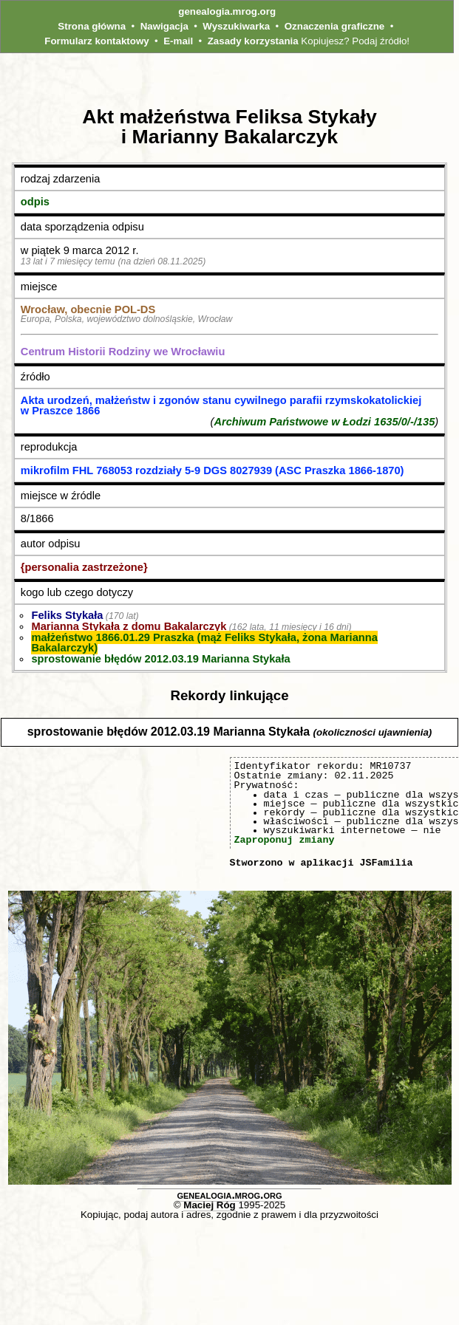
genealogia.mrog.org (227, 11)
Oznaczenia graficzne (335, 26)
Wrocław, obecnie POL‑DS (88, 309)
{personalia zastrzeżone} (84, 567)
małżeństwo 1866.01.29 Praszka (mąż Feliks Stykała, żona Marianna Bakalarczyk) (204, 642)
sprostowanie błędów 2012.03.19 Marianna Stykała (160, 659)
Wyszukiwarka (236, 26)
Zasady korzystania (253, 41)
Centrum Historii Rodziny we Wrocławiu (123, 351)
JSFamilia (385, 862)
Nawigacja (164, 26)
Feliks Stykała (67, 615)
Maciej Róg (209, 1205)
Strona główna (92, 26)
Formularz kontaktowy (96, 41)
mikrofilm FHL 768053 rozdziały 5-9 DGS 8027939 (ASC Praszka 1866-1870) (212, 470)
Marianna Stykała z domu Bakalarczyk (128, 626)
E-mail (178, 41)
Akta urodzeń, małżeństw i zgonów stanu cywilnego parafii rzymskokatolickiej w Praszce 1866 (221, 405)
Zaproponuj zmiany (284, 839)
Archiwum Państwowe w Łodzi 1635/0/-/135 (324, 422)
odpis (35, 202)
